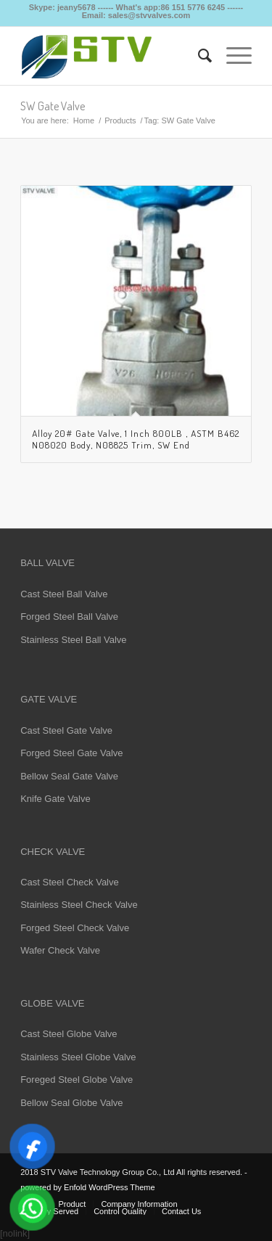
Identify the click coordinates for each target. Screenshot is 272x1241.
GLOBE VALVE (52, 1003)
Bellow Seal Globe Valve (71, 1102)
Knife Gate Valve (55, 798)
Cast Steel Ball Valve (63, 594)
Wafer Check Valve (60, 950)
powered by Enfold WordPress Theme (87, 1187)
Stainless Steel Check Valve (79, 904)
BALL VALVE (47, 562)
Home (83, 120)
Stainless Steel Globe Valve (78, 1057)
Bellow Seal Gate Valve (69, 776)
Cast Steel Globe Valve (68, 1033)
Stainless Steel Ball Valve (73, 639)
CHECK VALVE (52, 851)
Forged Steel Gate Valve (71, 753)
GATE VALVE (48, 699)
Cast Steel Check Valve (69, 882)
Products (120, 120)
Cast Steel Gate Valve (66, 730)
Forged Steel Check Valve (74, 927)
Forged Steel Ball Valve (69, 616)
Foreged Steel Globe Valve (76, 1079)
